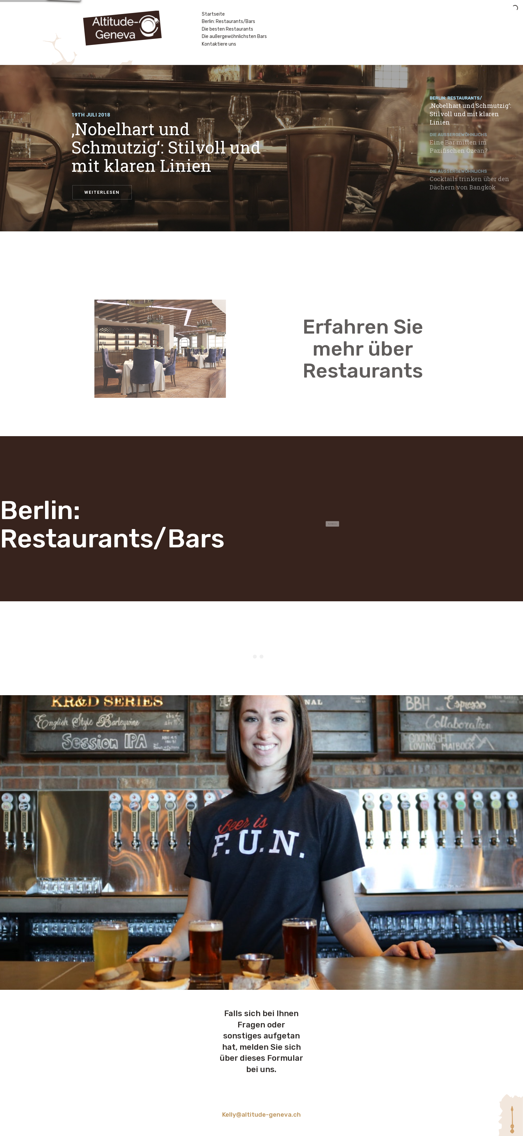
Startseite (213, 14)
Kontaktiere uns (219, 44)
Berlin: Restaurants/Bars (228, 21)
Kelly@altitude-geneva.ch (261, 1114)
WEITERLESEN (102, 192)
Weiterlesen (323, 523)
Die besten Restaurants (227, 29)
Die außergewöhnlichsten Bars (234, 36)
